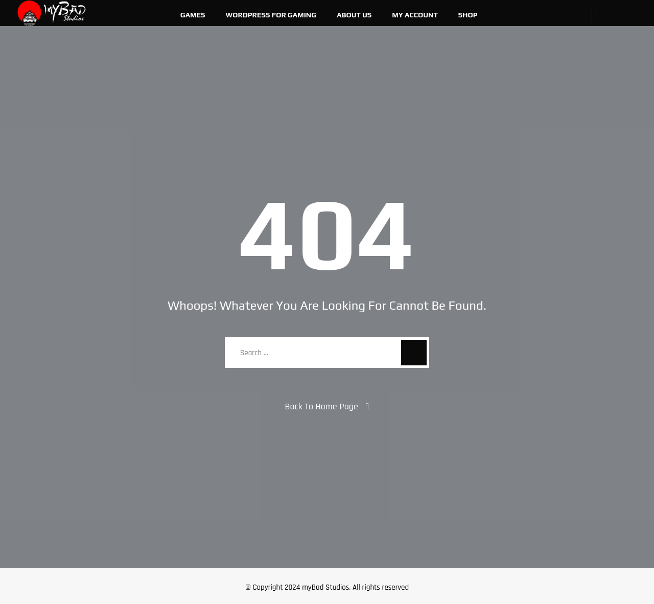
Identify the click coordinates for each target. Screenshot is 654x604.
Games (192, 15)
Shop (468, 15)
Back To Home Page (321, 406)
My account (415, 15)
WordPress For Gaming (271, 15)
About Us (354, 15)
